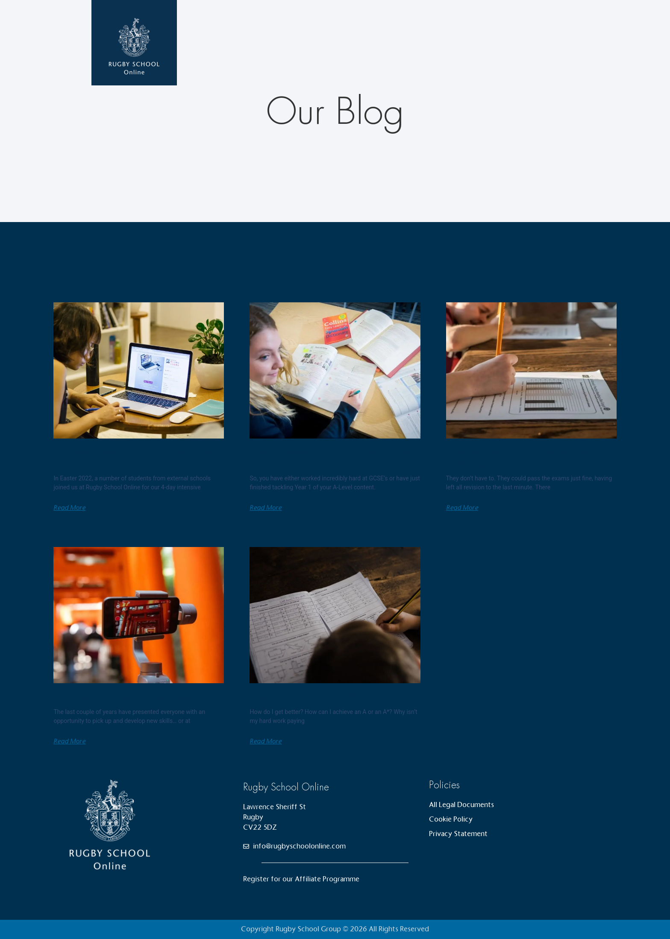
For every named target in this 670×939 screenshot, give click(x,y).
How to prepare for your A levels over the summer (330, 458)
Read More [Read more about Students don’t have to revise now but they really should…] (462, 507)
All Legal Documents (461, 804)
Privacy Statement (458, 833)
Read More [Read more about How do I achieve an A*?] (266, 741)
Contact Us (543, 42)
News (467, 42)
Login (585, 42)
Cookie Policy (451, 819)
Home (382, 42)
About (501, 42)
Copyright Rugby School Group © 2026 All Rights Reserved (335, 928)
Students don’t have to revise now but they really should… (527, 458)
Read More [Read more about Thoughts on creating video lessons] (69, 741)
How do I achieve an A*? (303, 697)
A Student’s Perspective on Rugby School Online (136, 458)
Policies (444, 785)
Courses (424, 42)
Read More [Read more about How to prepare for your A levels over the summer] (266, 507)
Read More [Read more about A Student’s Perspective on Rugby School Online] (69, 507)
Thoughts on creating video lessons (127, 697)
